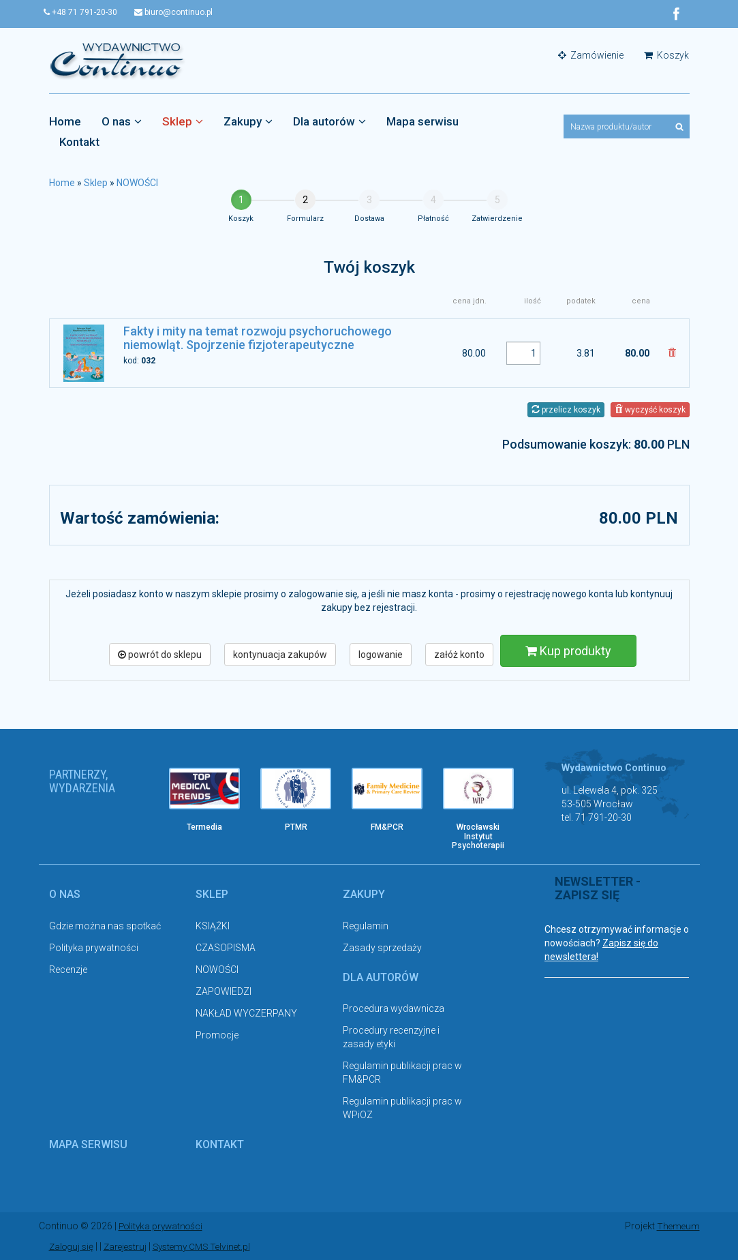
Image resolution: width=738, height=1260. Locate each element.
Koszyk (666, 55)
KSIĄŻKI (213, 925)
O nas (122, 122)
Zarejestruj (129, 1246)
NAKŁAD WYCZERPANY (246, 1013)
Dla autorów (329, 122)
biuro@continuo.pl (183, 12)
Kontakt (79, 142)
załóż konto (459, 654)
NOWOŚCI (137, 183)
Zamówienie (591, 55)
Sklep (182, 122)
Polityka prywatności (93, 947)
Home (65, 122)
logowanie (380, 654)
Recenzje (68, 969)
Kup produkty (568, 651)
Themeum (678, 1225)
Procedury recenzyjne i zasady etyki (391, 1037)
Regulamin (365, 925)
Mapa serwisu (422, 122)
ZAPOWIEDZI (223, 991)
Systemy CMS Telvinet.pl (210, 1246)
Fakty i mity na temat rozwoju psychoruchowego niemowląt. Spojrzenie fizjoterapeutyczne (257, 338)
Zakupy (248, 122)
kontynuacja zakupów (280, 654)
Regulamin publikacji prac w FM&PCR (402, 1073)
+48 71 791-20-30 (86, 12)
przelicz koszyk (566, 410)
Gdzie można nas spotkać (105, 925)
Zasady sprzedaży (382, 947)
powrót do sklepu (160, 654)
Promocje (217, 1035)
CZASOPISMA (226, 947)
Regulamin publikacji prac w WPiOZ (402, 1108)
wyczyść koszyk (650, 410)
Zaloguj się (72, 1246)
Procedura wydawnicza (393, 1009)
